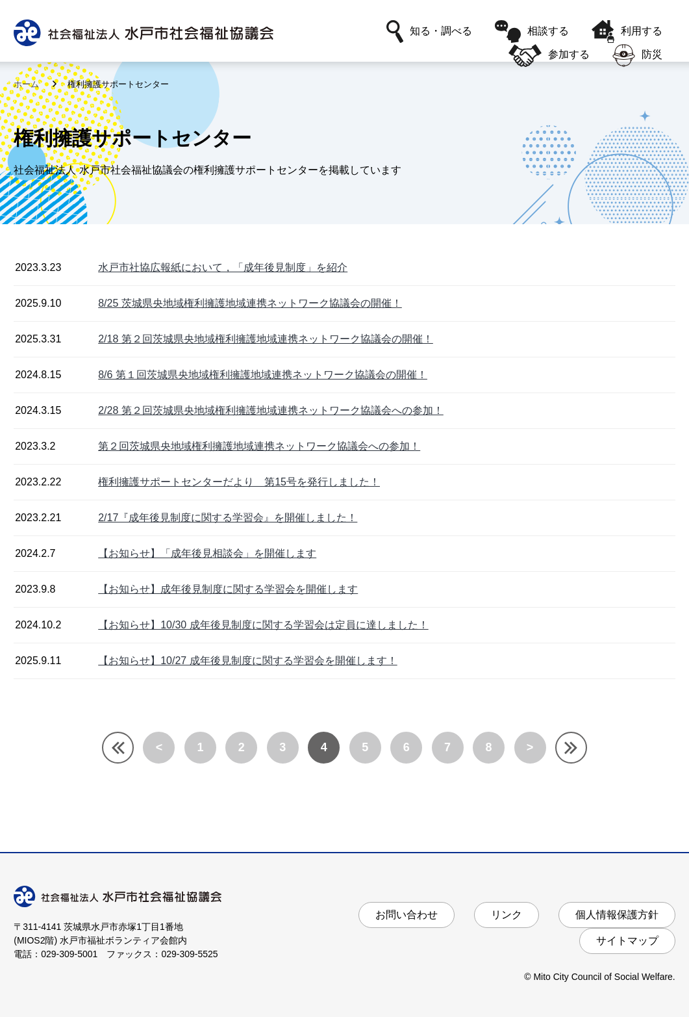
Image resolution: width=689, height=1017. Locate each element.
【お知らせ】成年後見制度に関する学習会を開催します (228, 589)
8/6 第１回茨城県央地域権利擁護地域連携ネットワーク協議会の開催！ (262, 374)
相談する (532, 31)
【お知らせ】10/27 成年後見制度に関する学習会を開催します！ (247, 660)
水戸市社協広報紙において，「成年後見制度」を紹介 (222, 267)
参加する (548, 55)
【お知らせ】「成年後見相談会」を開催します (207, 553)
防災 (637, 55)
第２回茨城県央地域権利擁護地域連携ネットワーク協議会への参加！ (259, 446)
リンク (506, 914)
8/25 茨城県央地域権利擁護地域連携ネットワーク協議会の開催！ (250, 303)
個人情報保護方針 (616, 914)
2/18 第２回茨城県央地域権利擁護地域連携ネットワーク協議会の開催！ (265, 338)
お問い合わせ (406, 914)
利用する (627, 31)
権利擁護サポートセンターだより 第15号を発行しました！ (239, 481)
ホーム (28, 84)
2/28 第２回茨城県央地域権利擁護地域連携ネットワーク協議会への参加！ (271, 410)
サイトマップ (627, 940)
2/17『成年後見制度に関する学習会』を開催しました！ (227, 517)
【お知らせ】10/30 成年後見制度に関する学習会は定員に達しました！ (263, 624)
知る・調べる (429, 31)
